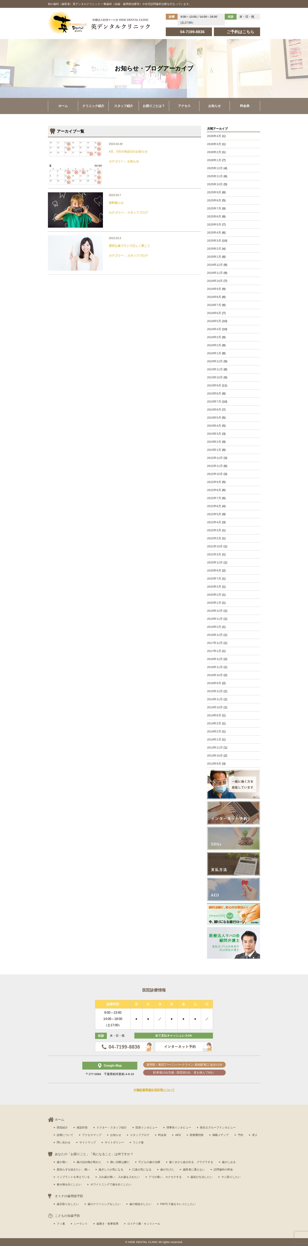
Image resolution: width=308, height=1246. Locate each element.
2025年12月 (215, 168)
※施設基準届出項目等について (154, 1090)
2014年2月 (214, 731)
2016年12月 (215, 659)
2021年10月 (215, 546)
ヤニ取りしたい (231, 1176)
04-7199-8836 (192, 32)
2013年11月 (215, 747)
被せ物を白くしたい (69, 1184)
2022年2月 (214, 538)
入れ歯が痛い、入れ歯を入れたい (119, 1176)
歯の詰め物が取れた (89, 1162)
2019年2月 (214, 626)
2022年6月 (214, 506)
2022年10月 (215, 474)
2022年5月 (214, 514)
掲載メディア (220, 1134)
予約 (240, 1134)
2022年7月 (214, 498)
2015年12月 (215, 691)
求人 (255, 1134)
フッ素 (61, 1223)
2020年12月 (215, 562)
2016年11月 (215, 667)
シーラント (81, 1223)
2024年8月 (214, 296)
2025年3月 (214, 240)
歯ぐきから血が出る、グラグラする (191, 1162)
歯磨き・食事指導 (107, 1223)
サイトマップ (87, 1142)
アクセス (184, 106)
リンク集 (138, 1142)
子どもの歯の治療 (149, 1162)
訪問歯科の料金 (223, 1169)
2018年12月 (215, 634)
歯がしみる (229, 1162)
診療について (65, 1134)
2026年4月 (214, 136)
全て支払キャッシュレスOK (173, 1035)
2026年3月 (214, 144)
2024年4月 (214, 329)
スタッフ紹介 (123, 106)
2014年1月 (214, 739)
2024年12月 (215, 264)
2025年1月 (214, 256)
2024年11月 (215, 272)
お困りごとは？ (154, 106)
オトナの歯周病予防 (69, 1196)
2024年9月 (214, 288)
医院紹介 (62, 1127)
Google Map (113, 1065)
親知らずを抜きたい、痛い (73, 1169)
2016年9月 (214, 683)
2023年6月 (214, 409)
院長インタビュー (147, 1127)
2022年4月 (214, 522)
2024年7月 (214, 305)
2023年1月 (214, 449)
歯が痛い (62, 1162)
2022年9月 (214, 482)
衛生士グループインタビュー (218, 1127)
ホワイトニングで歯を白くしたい (111, 1184)
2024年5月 (214, 321)
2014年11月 (215, 699)
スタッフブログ (139, 1134)
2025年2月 (214, 248)
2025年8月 (214, 200)
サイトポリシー (114, 1142)
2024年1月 (214, 353)
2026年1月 (214, 160)
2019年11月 (215, 618)
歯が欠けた (167, 1169)
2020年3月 (214, 586)
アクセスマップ (91, 1134)
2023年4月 (214, 425)
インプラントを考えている (73, 1176)
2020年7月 (214, 578)
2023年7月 (214, 401)
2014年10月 (215, 707)
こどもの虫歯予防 (67, 1215)
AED (178, 1134)
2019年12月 (215, 610)
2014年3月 (214, 723)
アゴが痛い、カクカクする (165, 1176)
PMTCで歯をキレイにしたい (178, 1204)
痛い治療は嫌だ (119, 1162)
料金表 (244, 106)
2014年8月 (214, 715)
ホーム (63, 106)
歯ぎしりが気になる (111, 1169)
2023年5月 (214, 417)
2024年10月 (215, 280)
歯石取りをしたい (68, 1204)
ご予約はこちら (240, 32)
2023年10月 (215, 377)
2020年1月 (214, 602)
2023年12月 (215, 361)
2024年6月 (214, 313)
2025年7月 (214, 208)
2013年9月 (214, 763)
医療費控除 (197, 1134)
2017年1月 (214, 651)
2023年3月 (214, 433)
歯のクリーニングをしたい (104, 1204)
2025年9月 (214, 192)
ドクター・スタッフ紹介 (111, 1127)
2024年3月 (214, 337)
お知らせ (214, 106)
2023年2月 (214, 441)
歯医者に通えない (194, 1169)
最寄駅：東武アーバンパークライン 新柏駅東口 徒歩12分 (184, 1064)
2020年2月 (214, 594)
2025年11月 (215, 176)
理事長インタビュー (178, 1127)
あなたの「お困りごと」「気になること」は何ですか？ (94, 1154)
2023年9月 (214, 385)
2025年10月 (215, 184)
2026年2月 (214, 152)
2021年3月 (214, 554)
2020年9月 (214, 570)
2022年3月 (214, 530)
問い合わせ (64, 1142)
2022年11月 (215, 465)
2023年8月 (214, 393)
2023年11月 (215, 369)
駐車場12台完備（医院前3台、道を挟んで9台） (184, 1072)
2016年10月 (215, 675)
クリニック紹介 (93, 106)
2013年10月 (215, 755)
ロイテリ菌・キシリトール (143, 1223)
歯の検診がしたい (140, 1204)
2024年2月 (214, 345)
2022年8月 (214, 490)
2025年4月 (214, 232)
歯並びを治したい (202, 1176)
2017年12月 (215, 642)
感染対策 (82, 1127)
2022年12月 (215, 457)
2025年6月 (214, 216)
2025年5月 (214, 224)
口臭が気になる (141, 1169)
